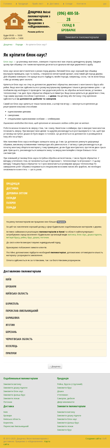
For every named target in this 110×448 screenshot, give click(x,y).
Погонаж (7, 402)
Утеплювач (62, 394)
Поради (11, 207)
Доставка (12, 188)
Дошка (60, 391)
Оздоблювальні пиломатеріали (20, 378)
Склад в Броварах (68, 27)
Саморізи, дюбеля (66, 398)
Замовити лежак (11, 398)
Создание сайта (93, 438)
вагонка (72, 234)
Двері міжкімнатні (65, 402)
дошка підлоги (94, 234)
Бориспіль (12, 303)
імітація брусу (13, 237)
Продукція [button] (22, 3)
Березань (11, 332)
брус (30, 237)
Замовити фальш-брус (14, 394)
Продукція (12, 184)
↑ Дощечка (55, 366)
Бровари (11, 286)
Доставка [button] (53, 3)
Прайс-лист (37, 3)
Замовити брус (64, 387)
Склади (11, 198)
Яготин (10, 325)
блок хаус (81, 234)
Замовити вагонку (12, 384)
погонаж (44, 237)
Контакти (81, 3)
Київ (8, 279)
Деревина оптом (16, 193)
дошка (36, 237)
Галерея (11, 203)
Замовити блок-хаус (13, 391)
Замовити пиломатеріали (82, 37)
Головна (7, 3)
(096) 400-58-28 (68, 16)
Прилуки (11, 353)
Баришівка (12, 318)
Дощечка (35, 11)
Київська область (17, 293)
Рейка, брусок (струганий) (69, 384)
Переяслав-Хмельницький (22, 311)
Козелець (11, 346)
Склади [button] (67, 3)
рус (105, 3)
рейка (23, 237)
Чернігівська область (19, 339)
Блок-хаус (8, 61)
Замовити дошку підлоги (15, 387)
